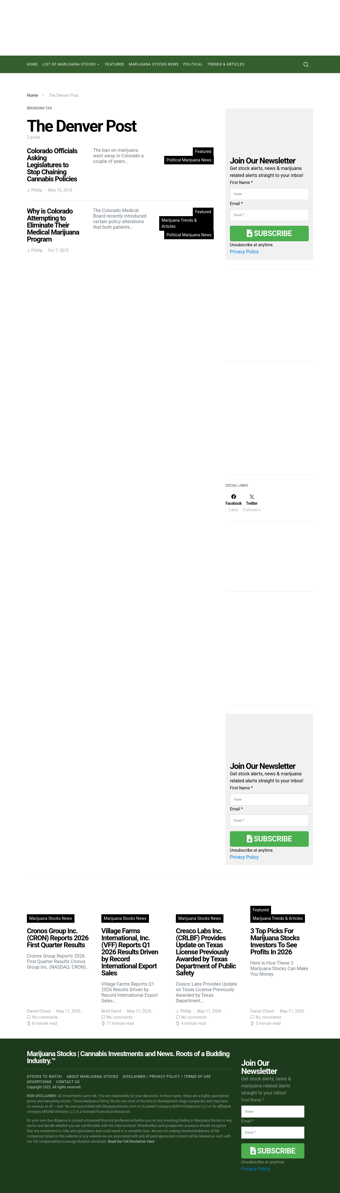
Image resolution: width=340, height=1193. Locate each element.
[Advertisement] (269, 421)
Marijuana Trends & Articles (179, 223)
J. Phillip (34, 190)
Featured (114, 64)
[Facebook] (233, 503)
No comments (45, 1017)
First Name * (241, 182)
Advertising (39, 1082)
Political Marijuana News (188, 160)
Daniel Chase (39, 1011)
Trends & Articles (225, 64)
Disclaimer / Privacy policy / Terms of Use (167, 1077)
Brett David (111, 1011)
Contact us (67, 1082)
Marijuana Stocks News (154, 64)
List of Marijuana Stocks (69, 64)
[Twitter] (251, 503)
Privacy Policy (244, 251)
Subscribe (269, 233)
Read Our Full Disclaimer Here (131, 1141)
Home (32, 64)
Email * (236, 203)
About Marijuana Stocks (92, 1077)
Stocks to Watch (44, 1077)
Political (193, 64)
